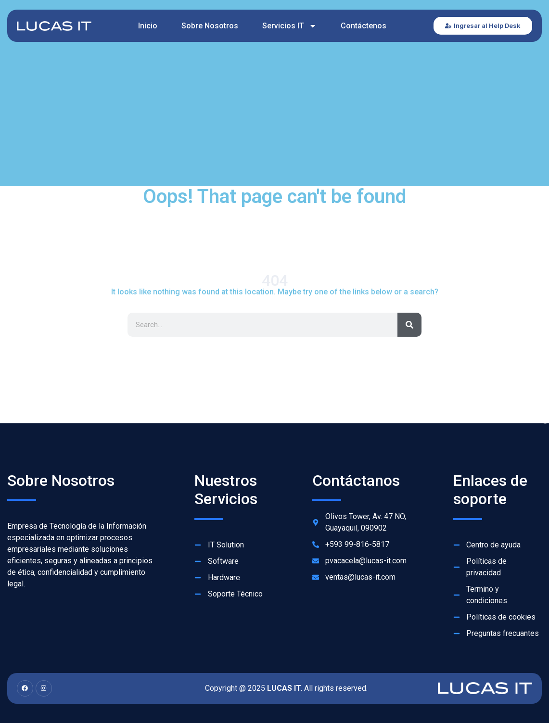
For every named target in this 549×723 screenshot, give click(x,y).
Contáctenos (363, 25)
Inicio (147, 25)
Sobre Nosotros (209, 25)
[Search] (409, 325)
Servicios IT (289, 26)
